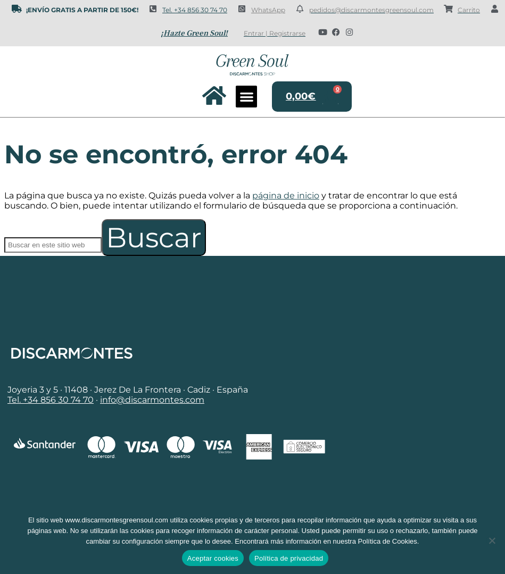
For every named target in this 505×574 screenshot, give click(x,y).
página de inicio (285, 195)
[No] (491, 540)
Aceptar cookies (212, 558)
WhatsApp (268, 10)
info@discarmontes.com (152, 400)
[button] (247, 96)
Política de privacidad (288, 558)
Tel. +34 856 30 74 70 (194, 10)
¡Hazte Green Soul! (194, 33)
